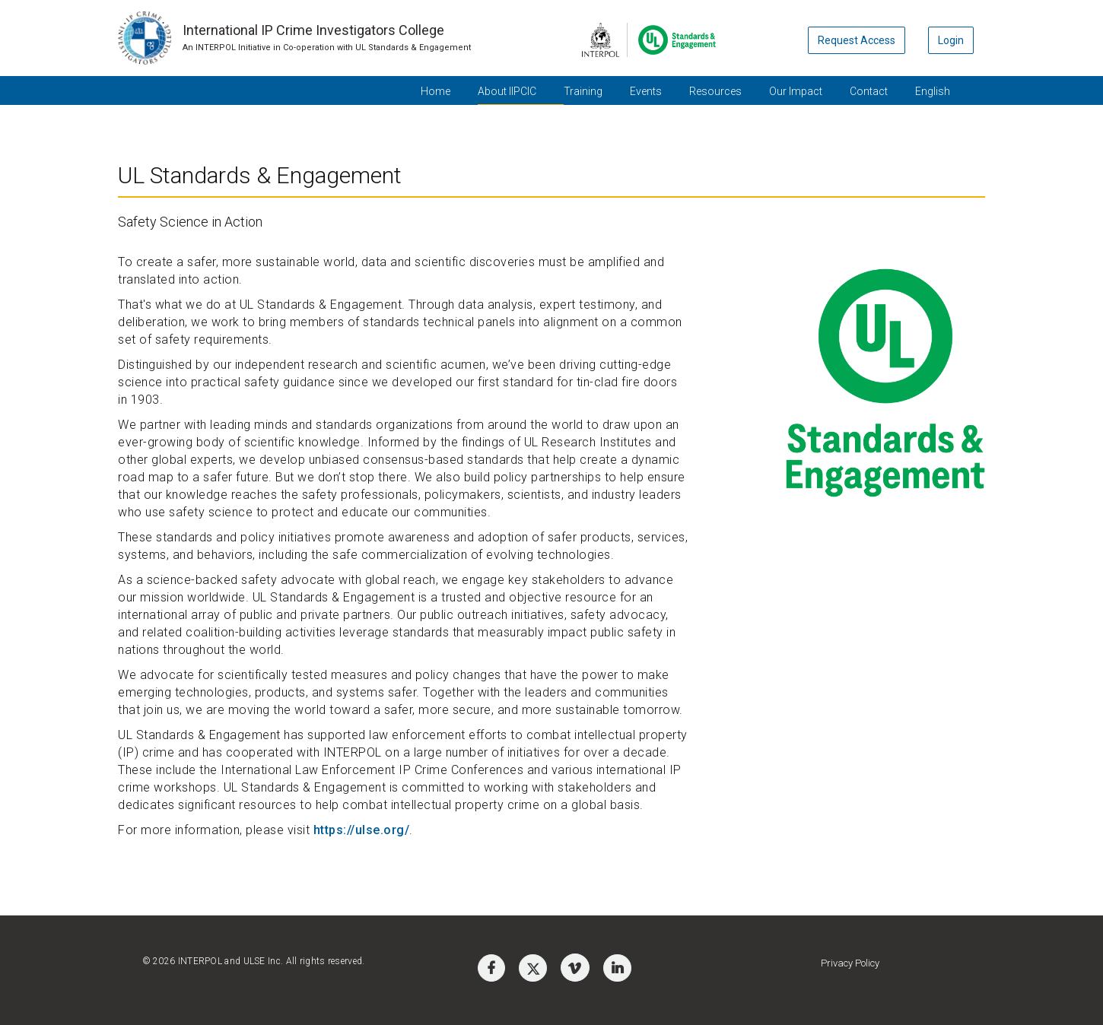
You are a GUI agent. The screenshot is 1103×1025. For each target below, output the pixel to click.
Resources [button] (715, 91)
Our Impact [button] (795, 91)
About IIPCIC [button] (507, 91)
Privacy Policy (850, 963)
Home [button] (435, 91)
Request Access (856, 40)
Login (951, 40)
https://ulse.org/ (361, 830)
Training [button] (583, 91)
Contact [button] (869, 91)
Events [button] (646, 91)
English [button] (932, 91)
